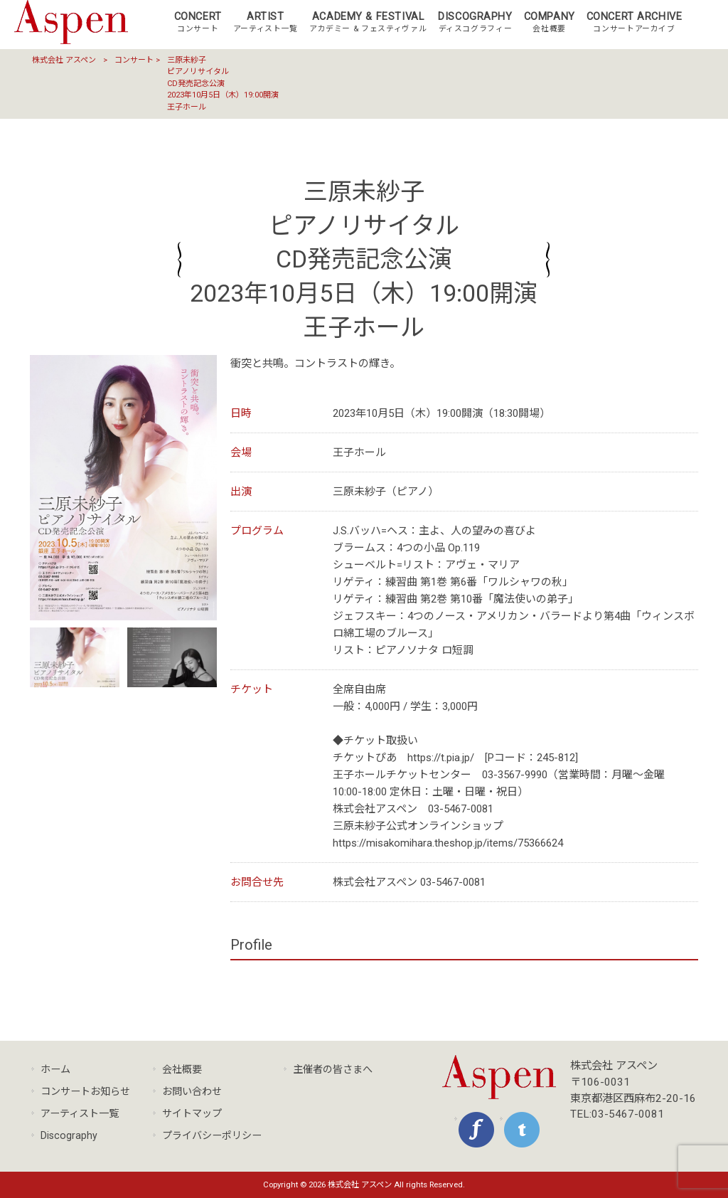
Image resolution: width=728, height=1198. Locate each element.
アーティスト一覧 (80, 1113)
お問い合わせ (192, 1091)
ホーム (55, 1069)
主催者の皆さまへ (333, 1069)
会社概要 (182, 1069)
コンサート (134, 60)
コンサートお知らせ (85, 1091)
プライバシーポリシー (212, 1135)
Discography (69, 1135)
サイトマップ (192, 1113)
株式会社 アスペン (64, 60)
